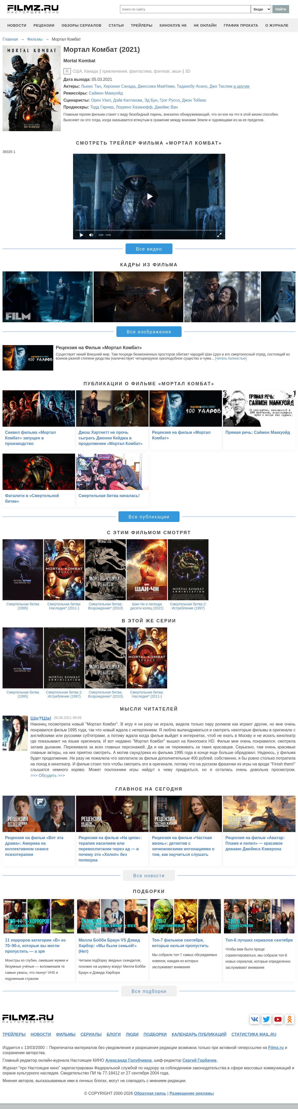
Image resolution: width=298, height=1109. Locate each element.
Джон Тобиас (194, 100)
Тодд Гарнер (101, 107)
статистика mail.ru (254, 1034)
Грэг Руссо (170, 100)
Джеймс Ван (166, 107)
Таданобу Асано (192, 86)
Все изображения (149, 331)
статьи (116, 25)
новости (16, 25)
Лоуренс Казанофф (134, 107)
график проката (241, 25)
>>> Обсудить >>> (47, 775)
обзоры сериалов (82, 25)
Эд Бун (150, 100)
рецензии (44, 25)
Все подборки (148, 991)
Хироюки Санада (119, 86)
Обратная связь (150, 1093)
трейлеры (141, 25)
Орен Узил (101, 100)
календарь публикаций (199, 1034)
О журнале (277, 25)
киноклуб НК (173, 25)
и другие (242, 86)
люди (132, 1034)
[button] (288, 296)
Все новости (149, 875)
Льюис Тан (91, 86)
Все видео (149, 249)
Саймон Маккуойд (106, 93)
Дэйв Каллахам (127, 100)
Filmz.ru (276, 1047)
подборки (155, 1034)
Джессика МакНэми (156, 86)
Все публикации (149, 516)
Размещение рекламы (191, 1093)
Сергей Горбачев (199, 1060)
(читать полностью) (231, 358)
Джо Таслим (220, 86)
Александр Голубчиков (128, 1060)
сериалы (90, 1034)
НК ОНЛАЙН (205, 25)
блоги (113, 1034)
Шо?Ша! (40, 718)
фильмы (65, 1034)
